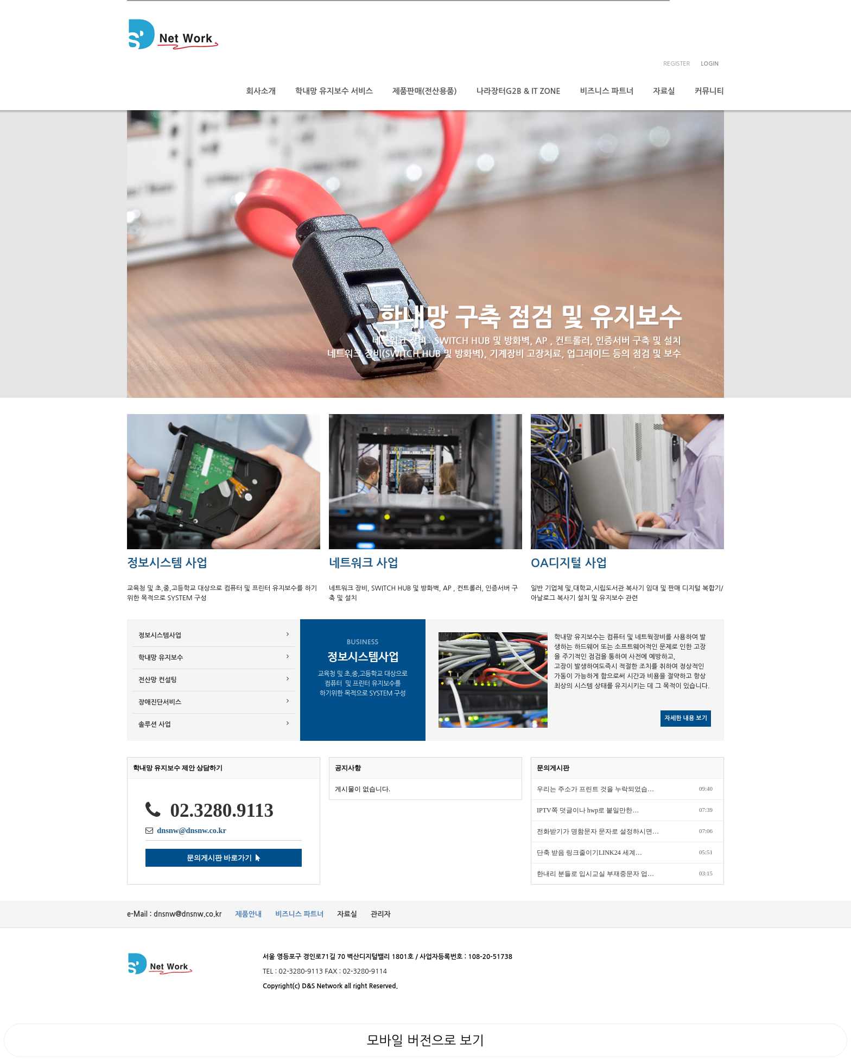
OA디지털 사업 (569, 563)
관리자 (381, 914)
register (676, 64)
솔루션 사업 (213, 724)
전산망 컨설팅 (213, 679)
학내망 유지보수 (213, 657)
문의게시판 (553, 768)
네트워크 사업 (363, 563)
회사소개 (261, 91)
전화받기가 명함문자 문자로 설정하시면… (598, 831)
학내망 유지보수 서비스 (334, 91)
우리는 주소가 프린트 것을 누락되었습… (595, 789)
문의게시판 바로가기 (224, 858)
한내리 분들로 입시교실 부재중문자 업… (595, 874)
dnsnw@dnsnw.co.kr (191, 830)
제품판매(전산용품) (424, 91)
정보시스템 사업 (167, 563)
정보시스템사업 (213, 635)
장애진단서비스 (213, 701)
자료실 (664, 91)
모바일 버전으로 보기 (425, 1040)
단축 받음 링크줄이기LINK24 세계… (589, 852)
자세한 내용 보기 (685, 718)
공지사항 (348, 768)
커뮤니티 (709, 91)
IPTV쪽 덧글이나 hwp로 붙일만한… (588, 810)
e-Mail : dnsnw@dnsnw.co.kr (174, 914)
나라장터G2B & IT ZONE (519, 91)
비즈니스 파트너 (607, 91)
